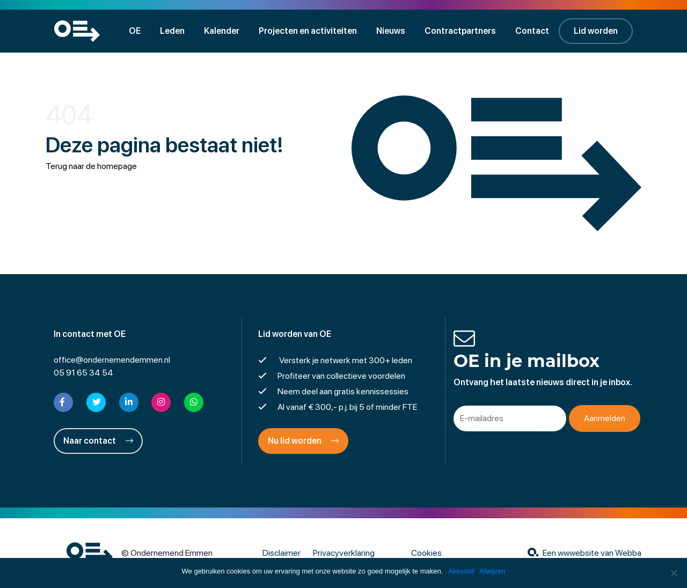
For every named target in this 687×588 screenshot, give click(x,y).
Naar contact (98, 441)
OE (135, 31)
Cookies (426, 553)
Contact (532, 31)
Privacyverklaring (344, 553)
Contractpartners (460, 31)
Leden (172, 31)
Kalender (221, 31)
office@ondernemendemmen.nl (112, 360)
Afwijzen (492, 571)
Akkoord (461, 571)
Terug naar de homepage (91, 166)
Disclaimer (281, 553)
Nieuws (390, 31)
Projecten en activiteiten (308, 31)
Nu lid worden (303, 441)
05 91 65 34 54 (83, 372)
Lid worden (596, 31)
